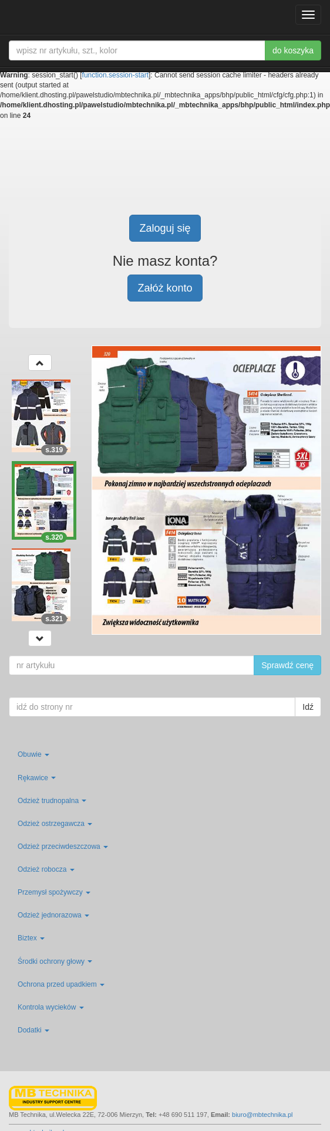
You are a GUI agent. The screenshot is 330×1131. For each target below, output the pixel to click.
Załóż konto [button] (164, 288)
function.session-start (115, 75)
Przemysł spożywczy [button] (54, 892)
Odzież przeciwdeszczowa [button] (63, 846)
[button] (40, 362)
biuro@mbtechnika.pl (262, 1114)
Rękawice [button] (37, 778)
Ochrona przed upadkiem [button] (61, 984)
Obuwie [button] (33, 754)
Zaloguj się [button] (164, 228)
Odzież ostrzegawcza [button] (55, 824)
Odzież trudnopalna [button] (52, 801)
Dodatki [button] (33, 1030)
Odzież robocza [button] (46, 869)
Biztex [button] (31, 938)
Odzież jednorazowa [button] (53, 915)
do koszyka (293, 50)
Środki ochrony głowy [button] (55, 961)
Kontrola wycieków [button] (51, 1007)
